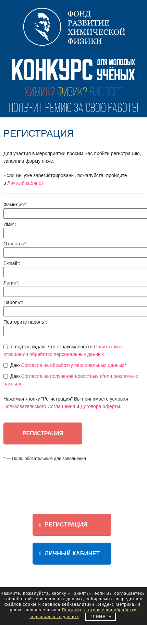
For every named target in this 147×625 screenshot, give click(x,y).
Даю (68, 365)
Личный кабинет (25, 183)
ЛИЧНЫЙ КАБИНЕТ (69, 553)
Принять (100, 616)
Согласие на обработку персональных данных (72, 365)
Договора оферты (100, 406)
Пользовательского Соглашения (39, 406)
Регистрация (63, 525)
